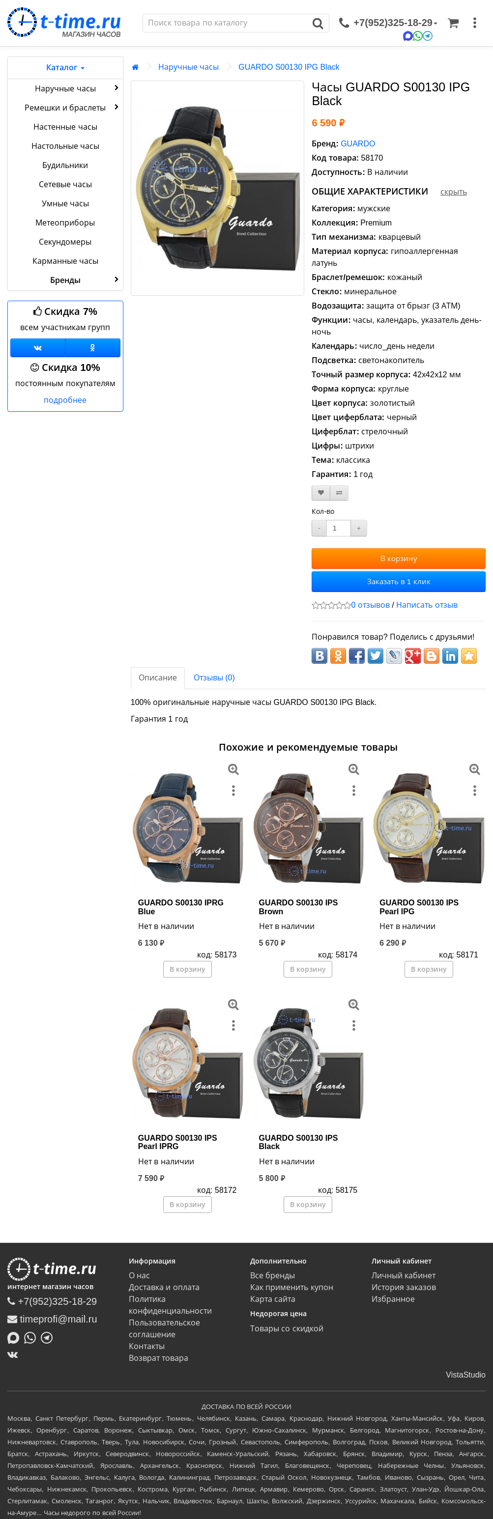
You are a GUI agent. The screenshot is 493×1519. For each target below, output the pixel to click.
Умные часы (65, 203)
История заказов (404, 1287)
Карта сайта (272, 1299)
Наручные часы (78, 88)
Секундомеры (65, 242)
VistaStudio (466, 1375)
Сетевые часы (65, 184)
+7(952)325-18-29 (52, 1301)
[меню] (475, 23)
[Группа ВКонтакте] (37, 347)
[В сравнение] (339, 493)
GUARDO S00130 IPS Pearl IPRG (177, 1142)
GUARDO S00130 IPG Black (288, 67)
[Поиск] (225, 23)
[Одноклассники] (92, 347)
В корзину (398, 558)
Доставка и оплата (164, 1287)
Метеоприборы (65, 223)
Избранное (393, 1299)
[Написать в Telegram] (49, 1336)
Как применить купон (291, 1287)
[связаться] (388, 23)
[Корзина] (453, 23)
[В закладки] (321, 493)
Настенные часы (65, 127)
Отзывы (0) (214, 678)
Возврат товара (158, 1358)
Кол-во (323, 511)
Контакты (147, 1346)
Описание (158, 678)
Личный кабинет (403, 1275)
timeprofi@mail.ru (52, 1319)
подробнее (65, 400)
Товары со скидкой (286, 1328)
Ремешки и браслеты (72, 107)
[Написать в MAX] (15, 1336)
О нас (139, 1275)
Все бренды (272, 1275)
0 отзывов (370, 605)
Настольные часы (65, 146)
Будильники (65, 165)
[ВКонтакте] (15, 1354)
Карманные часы (65, 261)
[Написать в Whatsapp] (32, 1336)
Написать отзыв (426, 605)
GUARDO (358, 144)
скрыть (453, 192)
